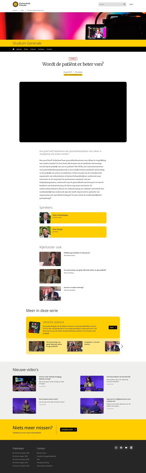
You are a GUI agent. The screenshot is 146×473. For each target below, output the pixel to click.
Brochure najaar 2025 (20, 456)
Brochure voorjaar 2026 (21, 453)
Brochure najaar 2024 (20, 463)
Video (22, 10)
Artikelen (41, 49)
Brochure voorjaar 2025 (21, 459)
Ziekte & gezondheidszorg (73, 75)
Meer (112, 327)
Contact (49, 49)
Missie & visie (41, 453)
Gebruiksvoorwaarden (44, 466)
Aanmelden (67, 429)
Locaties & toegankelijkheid (46, 456)
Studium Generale (27, 43)
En (131, 4)
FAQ (38, 459)
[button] (122, 346)
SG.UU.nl (15, 10)
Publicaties (18, 448)
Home (13, 49)
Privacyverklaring (43, 463)
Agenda (19, 49)
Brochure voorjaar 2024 (21, 466)
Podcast (33, 49)
